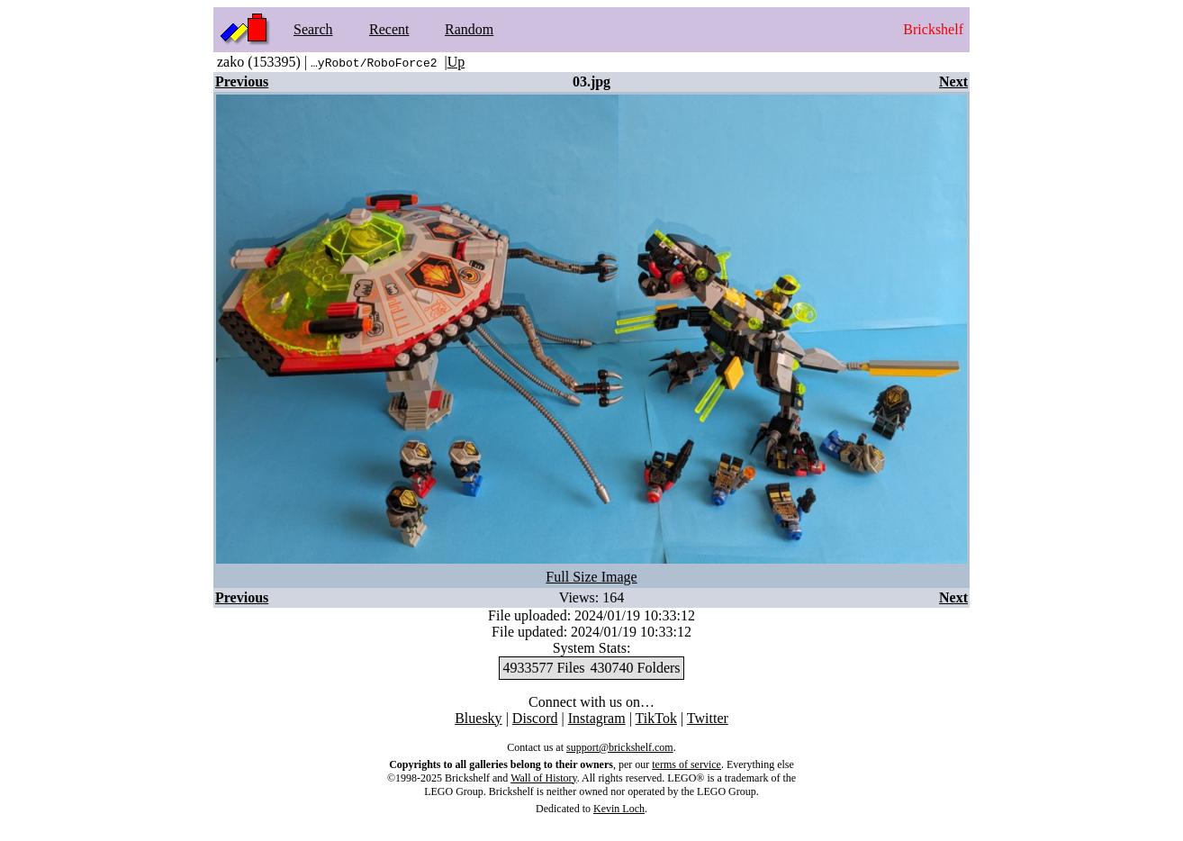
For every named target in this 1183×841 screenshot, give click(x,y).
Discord (535, 718)
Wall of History (543, 778)
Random (469, 29)
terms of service (686, 764)
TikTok (656, 718)
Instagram (597, 718)
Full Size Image (591, 576)
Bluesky (478, 718)
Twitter (707, 718)
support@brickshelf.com (619, 747)
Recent (389, 29)
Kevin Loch (619, 808)
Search (313, 29)
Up (456, 61)
